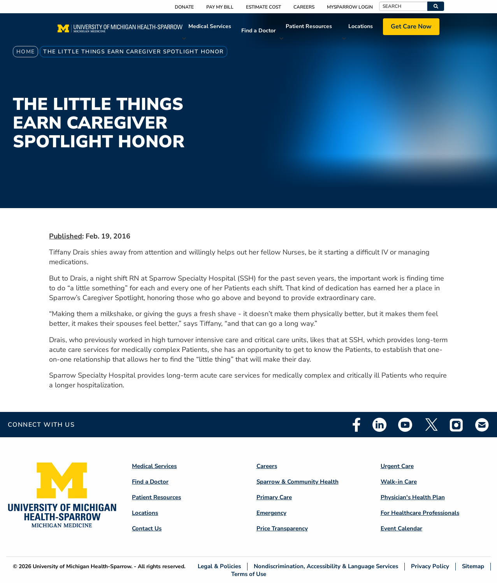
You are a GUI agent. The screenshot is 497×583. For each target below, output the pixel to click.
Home (25, 51)
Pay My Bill (220, 7)
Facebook (356, 425)
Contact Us (147, 528)
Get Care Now (411, 26)
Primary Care (274, 497)
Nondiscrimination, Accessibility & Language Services (326, 566)
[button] (435, 6)
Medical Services (209, 26)
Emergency (271, 513)
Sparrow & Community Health (297, 482)
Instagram (457, 425)
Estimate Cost (263, 7)
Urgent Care (397, 466)
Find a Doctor (258, 30)
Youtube (405, 425)
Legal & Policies (219, 566)
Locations (360, 26)
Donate (184, 7)
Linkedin (379, 425)
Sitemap (473, 566)
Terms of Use (248, 574)
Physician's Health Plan (413, 497)
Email (482, 425)
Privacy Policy (430, 566)
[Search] (403, 6)
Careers (303, 7)
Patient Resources (309, 26)
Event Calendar (401, 528)
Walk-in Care (399, 482)
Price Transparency (282, 528)
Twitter (431, 425)
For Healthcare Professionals (420, 513)
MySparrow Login (350, 7)
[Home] (120, 31)
